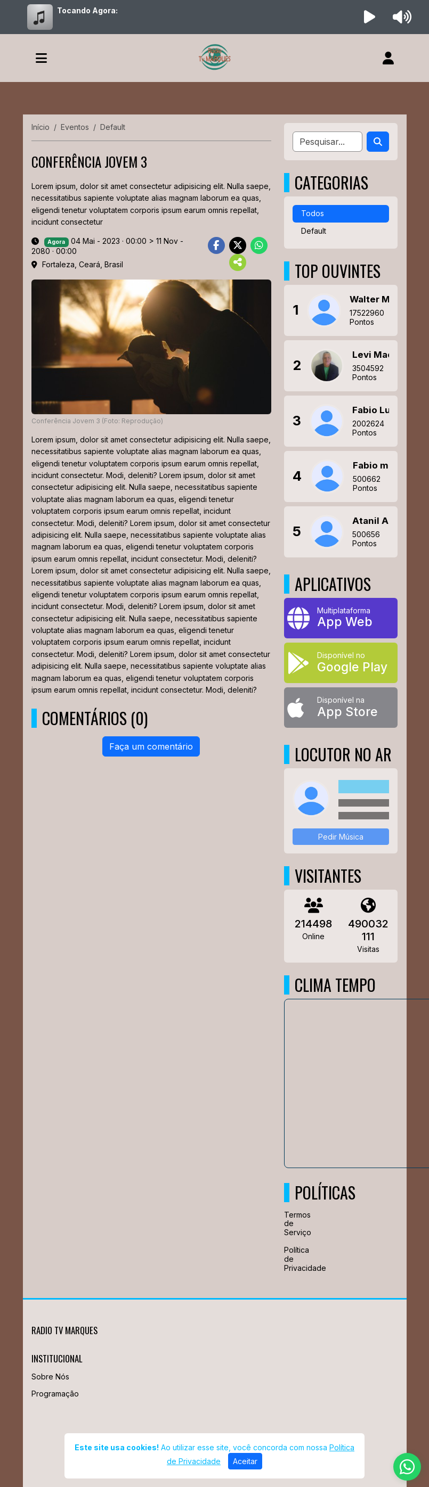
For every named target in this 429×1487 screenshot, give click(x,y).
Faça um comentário (151, 746)
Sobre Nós (50, 1376)
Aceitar (245, 1461)
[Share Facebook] (216, 245)
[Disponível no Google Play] (341, 663)
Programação (55, 1393)
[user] (388, 58)
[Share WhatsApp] (259, 245)
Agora (56, 242)
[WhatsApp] (407, 1467)
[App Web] (341, 618)
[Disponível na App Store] (341, 707)
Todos (312, 213)
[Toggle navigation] (41, 58)
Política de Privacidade (288, 1258)
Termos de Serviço (288, 1223)
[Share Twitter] (237, 245)
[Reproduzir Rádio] (369, 17)
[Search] (378, 142)
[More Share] (237, 262)
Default (313, 230)
